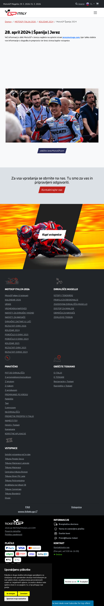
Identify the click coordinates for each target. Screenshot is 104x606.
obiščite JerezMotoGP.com (51, 150)
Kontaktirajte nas (52, 190)
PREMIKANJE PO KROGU (16, 394)
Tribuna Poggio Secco (14, 458)
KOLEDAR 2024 (46, 21)
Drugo (7, 497)
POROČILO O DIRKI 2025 (16, 334)
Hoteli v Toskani (12, 425)
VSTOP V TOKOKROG (63, 295)
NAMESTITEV (11, 420)
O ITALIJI (58, 372)
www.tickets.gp (27, 511)
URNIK (8, 304)
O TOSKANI (59, 377)
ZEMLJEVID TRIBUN (63, 317)
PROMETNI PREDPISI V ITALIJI (19, 416)
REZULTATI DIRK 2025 (15, 347)
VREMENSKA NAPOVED (16, 308)
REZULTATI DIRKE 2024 (16, 352)
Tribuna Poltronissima (15, 480)
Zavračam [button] (23, 594)
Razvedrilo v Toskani (63, 385)
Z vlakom (9, 385)
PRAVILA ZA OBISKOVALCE (66, 299)
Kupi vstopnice (52, 234)
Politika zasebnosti (13, 534)
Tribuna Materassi (13, 467)
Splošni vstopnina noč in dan (17, 454)
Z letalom (9, 381)
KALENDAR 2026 (13, 299)
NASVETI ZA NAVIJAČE (15, 317)
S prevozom (10, 407)
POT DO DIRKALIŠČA (15, 372)
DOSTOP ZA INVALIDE (64, 308)
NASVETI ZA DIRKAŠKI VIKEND (19, 312)
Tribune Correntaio (13, 489)
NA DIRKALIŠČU (12, 411)
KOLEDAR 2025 (12, 343)
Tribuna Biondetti (12, 493)
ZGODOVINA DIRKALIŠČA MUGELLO (70, 304)
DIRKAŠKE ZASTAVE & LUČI (18, 321)
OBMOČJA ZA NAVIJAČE (64, 312)
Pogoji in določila (12, 531)
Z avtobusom (11, 390)
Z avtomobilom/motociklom (18, 377)
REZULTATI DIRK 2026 (15, 325)
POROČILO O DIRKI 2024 (16, 339)
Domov (8, 21)
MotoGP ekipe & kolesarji (16, 295)
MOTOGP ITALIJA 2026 (25, 21)
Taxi (7, 403)
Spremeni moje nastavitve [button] (16, 599)
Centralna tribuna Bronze (16, 471)
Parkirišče (9, 398)
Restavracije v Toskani (64, 381)
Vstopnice (76, 507)
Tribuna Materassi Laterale (17, 463)
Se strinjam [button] (10, 594)
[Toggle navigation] (95, 12)
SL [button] (89, 4)
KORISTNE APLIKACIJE (15, 433)
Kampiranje (10, 429)
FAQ (27, 507)
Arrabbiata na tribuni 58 (15, 484)
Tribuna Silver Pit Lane (15, 476)
